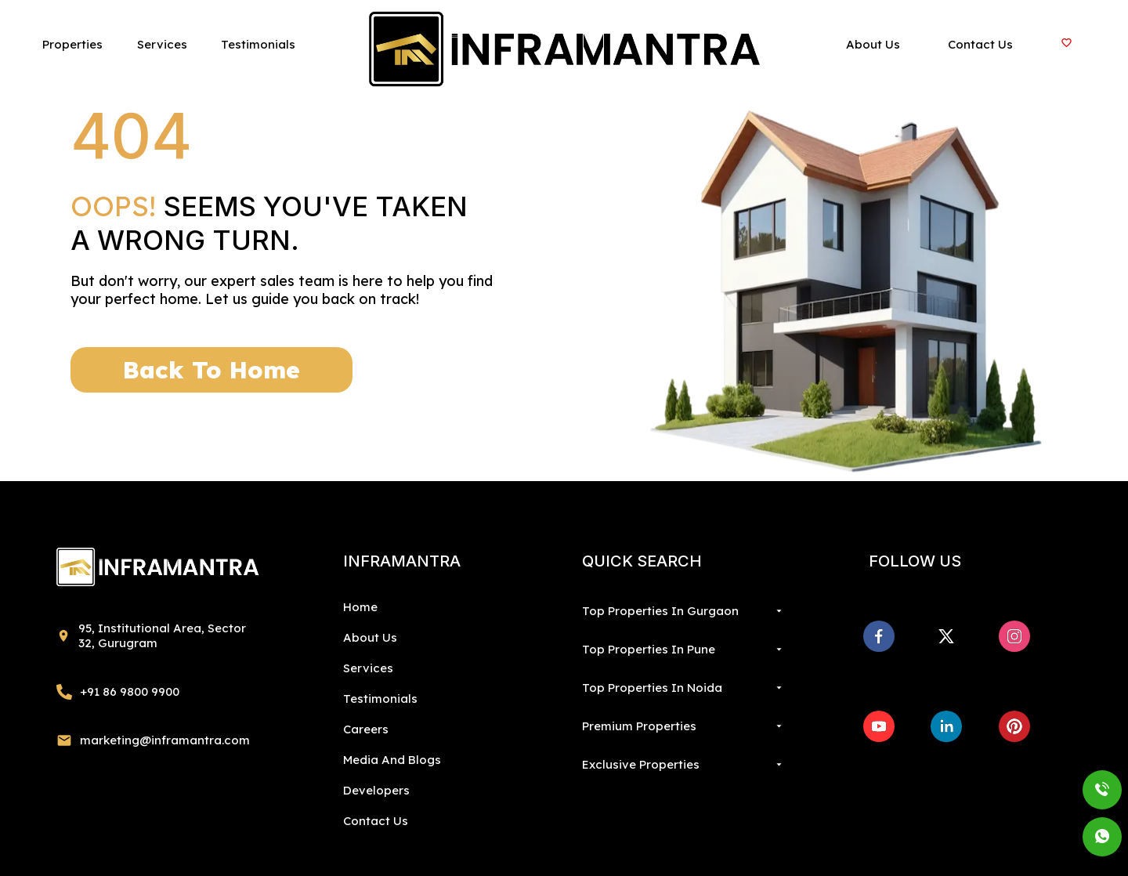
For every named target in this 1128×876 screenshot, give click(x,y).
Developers (376, 790)
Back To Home (211, 370)
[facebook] (879, 636)
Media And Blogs (392, 759)
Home (360, 606)
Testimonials (380, 698)
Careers (366, 729)
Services (368, 668)
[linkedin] (946, 726)
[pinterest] (1014, 726)
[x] (946, 636)
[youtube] (879, 726)
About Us (370, 637)
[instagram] (1014, 636)
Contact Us (375, 820)
